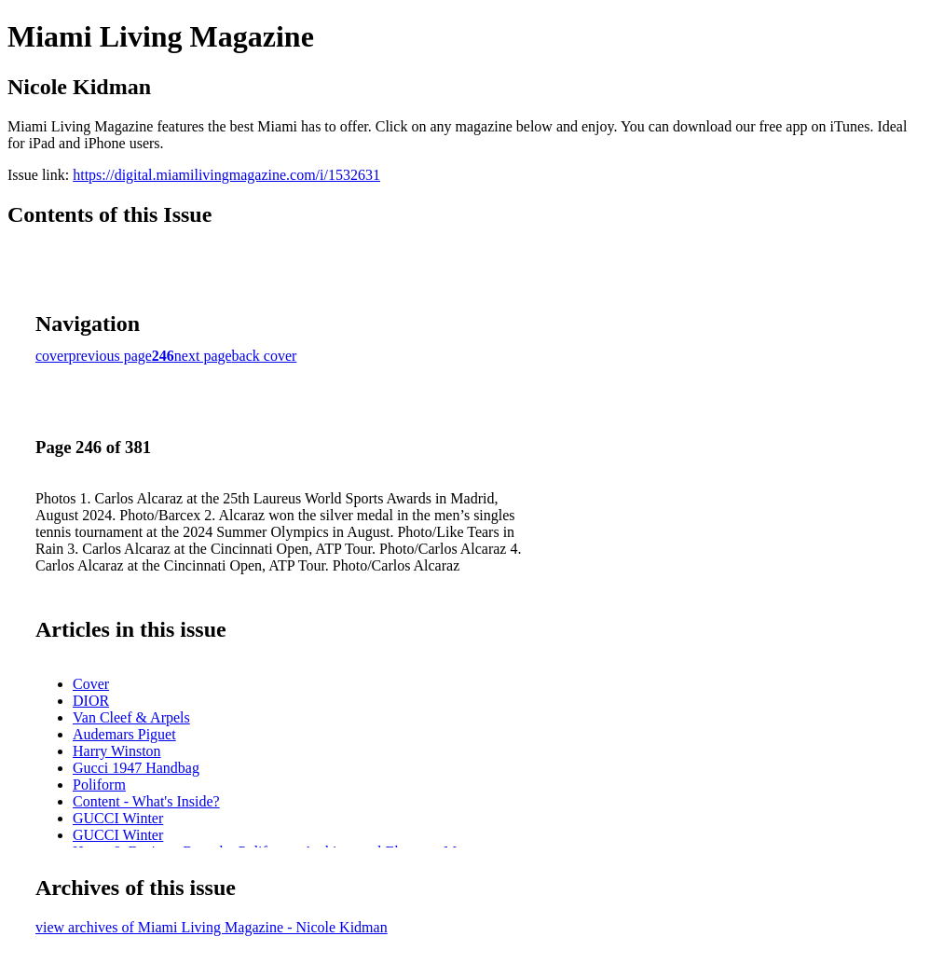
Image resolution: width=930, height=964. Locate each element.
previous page (110, 356)
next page (203, 356)
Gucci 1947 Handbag (136, 768)
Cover (91, 684)
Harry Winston (117, 751)
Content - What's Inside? (146, 801)
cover (52, 356)
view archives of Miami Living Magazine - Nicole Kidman (211, 927)
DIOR (91, 701)
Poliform (99, 784)
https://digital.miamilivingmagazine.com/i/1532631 (226, 175)
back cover (264, 356)
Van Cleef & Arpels (131, 717)
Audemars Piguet (124, 734)
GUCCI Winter (118, 818)
